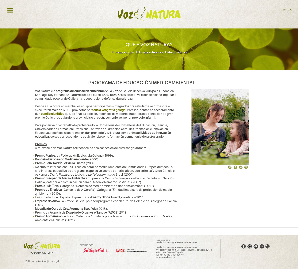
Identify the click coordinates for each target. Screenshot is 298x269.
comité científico (52, 114)
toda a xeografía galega (108, 110)
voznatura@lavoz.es (165, 257)
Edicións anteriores (149, 52)
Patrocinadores (176, 52)
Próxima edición (122, 52)
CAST (284, 9)
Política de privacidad (36, 261)
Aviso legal (53, 261)
